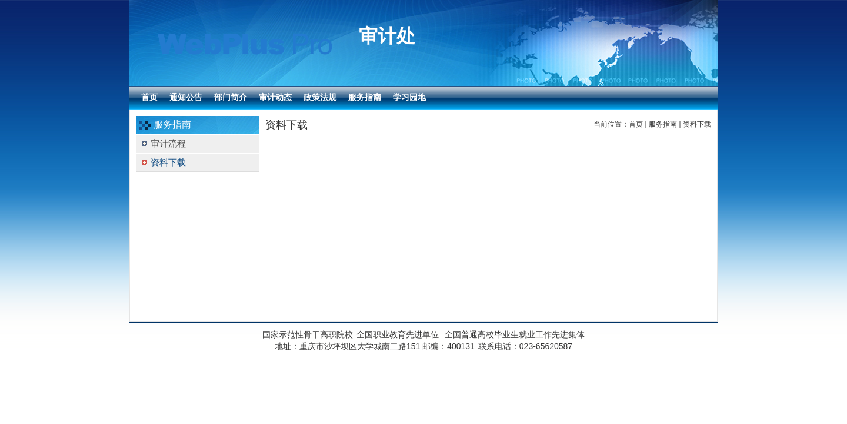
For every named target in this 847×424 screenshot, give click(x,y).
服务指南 (663, 124)
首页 (636, 124)
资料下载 (697, 124)
